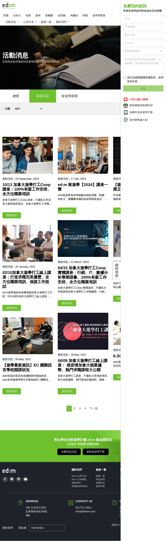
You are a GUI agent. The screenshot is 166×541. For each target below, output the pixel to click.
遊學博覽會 (98, 15)
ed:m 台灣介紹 (79, 476)
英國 (5, 15)
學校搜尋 (100, 479)
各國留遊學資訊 (80, 486)
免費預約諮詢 (69, 452)
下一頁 (94, 408)
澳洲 (38, 15)
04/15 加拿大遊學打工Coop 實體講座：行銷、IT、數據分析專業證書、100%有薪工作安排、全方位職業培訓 (83, 275)
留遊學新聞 (69, 96)
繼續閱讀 (11, 215)
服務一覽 (46, 22)
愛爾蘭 (49, 15)
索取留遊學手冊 (96, 452)
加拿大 (17, 15)
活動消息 (11, 22)
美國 (28, 15)
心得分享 (28, 22)
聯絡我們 (76, 483)
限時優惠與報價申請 (138, 105)
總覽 (16, 96)
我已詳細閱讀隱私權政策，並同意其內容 (145, 79)
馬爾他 (74, 15)
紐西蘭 (61, 15)
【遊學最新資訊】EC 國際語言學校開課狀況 (27, 367)
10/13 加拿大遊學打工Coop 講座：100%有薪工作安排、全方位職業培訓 (26, 189)
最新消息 (42, 96)
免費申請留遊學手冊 (138, 112)
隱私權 (22, 528)
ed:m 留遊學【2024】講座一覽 (83, 187)
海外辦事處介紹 (135, 120)
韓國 (85, 15)
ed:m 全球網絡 (79, 479)
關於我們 (61, 22)
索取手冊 (100, 486)
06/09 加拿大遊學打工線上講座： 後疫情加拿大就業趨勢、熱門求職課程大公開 (82, 365)
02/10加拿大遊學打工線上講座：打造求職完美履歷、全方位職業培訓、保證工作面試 (26, 279)
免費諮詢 (100, 483)
